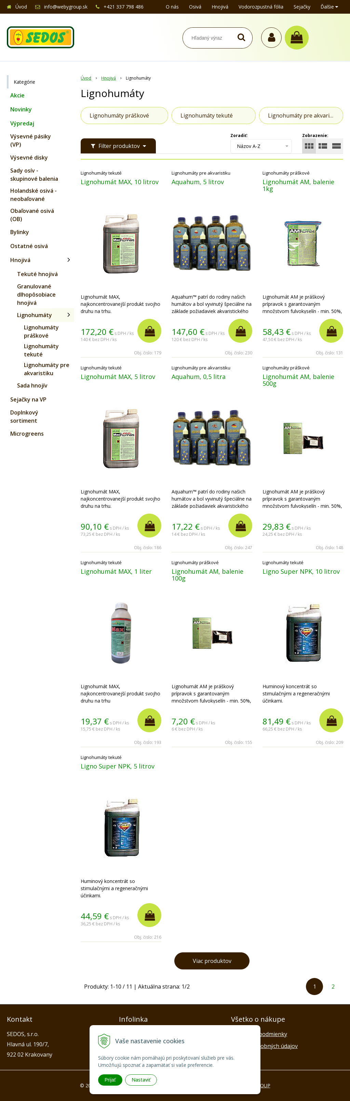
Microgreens (27, 433)
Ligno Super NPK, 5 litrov (117, 766)
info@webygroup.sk (66, 6)
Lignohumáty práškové (41, 331)
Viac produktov (212, 961)
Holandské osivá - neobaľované (33, 195)
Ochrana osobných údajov (264, 1046)
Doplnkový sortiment (24, 416)
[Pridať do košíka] (149, 331)
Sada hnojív (32, 385)
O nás (172, 6)
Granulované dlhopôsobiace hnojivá (36, 295)
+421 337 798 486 (124, 6)
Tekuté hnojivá (37, 274)
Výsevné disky (29, 157)
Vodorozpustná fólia (261, 6)
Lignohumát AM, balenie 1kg (298, 185)
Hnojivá (220, 6)
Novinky (21, 109)
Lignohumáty (34, 315)
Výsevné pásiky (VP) (30, 140)
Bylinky (19, 232)
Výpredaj (22, 123)
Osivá (195, 6)
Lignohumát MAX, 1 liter (116, 571)
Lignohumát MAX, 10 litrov (120, 182)
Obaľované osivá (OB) (32, 215)
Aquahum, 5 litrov (198, 182)
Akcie (17, 95)
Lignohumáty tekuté (41, 350)
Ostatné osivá (29, 246)
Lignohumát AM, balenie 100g (207, 574)
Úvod (21, 6)
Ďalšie (329, 6)
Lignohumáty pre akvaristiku (46, 369)
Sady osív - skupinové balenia (34, 174)
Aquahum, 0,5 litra (199, 376)
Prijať (110, 1080)
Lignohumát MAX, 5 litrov (118, 376)
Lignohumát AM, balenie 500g (298, 380)
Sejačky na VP (28, 399)
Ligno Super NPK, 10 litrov (301, 571)
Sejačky (302, 6)
